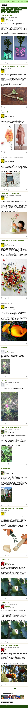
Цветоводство (3, 195)
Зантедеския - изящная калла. (10, 302)
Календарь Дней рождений (7, 702)
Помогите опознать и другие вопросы (12, 348)
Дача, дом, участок (4, 17)
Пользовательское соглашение (19, 705)
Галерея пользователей (13, 469)
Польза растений (8, 68)
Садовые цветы (10, 303)
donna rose (7, 563)
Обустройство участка (13, 17)
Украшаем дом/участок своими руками (16, 157)
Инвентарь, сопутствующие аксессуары (14, 195)
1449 (6, 688)
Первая (2, 688)
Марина (14, 697)
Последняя (3, 690)
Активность (8, 1)
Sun (2, 697)
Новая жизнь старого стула (9, 156)
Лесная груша (5, 559)
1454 (21, 688)
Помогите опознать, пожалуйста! (11, 427)
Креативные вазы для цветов (10, 193)
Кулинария (7, 241)
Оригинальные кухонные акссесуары (12, 509)
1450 (9, 688)
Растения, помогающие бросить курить (13, 66)
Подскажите (4, 380)
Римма (18, 697)
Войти (22, 1)
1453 (18, 688)
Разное (6, 112)
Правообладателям (9, 705)
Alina (6, 431)
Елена (6, 351)
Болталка (2, 112)
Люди (18, 1)
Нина (10, 697)
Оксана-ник (7, 19)
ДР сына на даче (6, 468)
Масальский (6, 697)
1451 (12, 688)
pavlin (22, 697)
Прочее (2, 68)
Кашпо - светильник (7, 15)
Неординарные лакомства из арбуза (12, 240)
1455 (24, 688)
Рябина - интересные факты (9, 645)
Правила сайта (3, 705)
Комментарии (13, 1)
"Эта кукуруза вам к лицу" (9, 111)
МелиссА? (4, 347)
